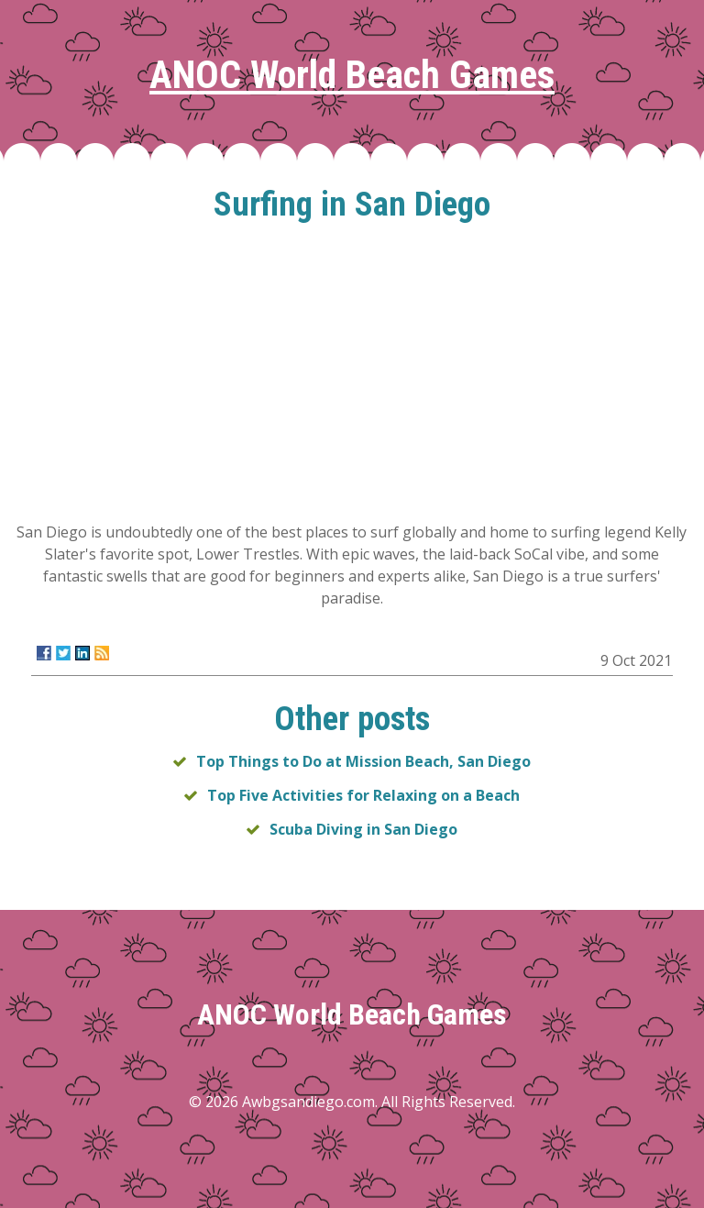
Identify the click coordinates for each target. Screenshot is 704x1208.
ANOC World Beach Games (352, 74)
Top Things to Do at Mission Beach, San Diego (363, 761)
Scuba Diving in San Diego (363, 829)
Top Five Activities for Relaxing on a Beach (363, 795)
